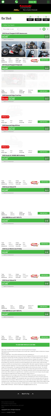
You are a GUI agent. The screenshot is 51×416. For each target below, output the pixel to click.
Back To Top (25, 394)
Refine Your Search (8, 25)
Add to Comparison (9, 39)
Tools (32, 2)
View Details (44, 59)
